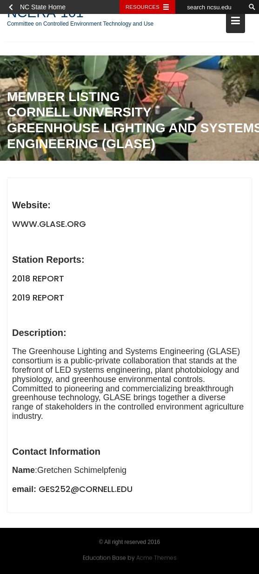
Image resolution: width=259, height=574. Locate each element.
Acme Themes (156, 557)
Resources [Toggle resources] (142, 7)
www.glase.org (49, 224)
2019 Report (38, 298)
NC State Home (43, 7)
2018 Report (38, 279)
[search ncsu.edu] (210, 7)
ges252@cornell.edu (86, 489)
